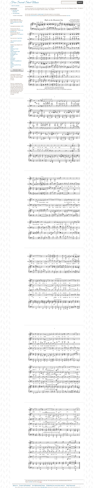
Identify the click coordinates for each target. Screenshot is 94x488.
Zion (11, 67)
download (15, 11)
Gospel (11, 50)
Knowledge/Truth (14, 54)
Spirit (11, 62)
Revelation (12, 59)
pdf (13, 10)
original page (40, 14)
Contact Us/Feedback (24, 485)
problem (31, 481)
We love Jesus (44, 487)
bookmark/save (34, 15)
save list (68, 15)
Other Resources (70, 485)
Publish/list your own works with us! (55, 485)
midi (13, 13)
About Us (15, 485)
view (15, 10)
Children (12, 46)
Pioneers (12, 55)
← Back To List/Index (14, 5)
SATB (22, 26)
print (18, 10)
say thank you (15, 22)
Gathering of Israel (14, 48)
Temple (12, 63)
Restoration (12, 58)
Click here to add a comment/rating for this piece (17, 70)
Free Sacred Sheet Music (25, 2)
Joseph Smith (13, 52)
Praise (11, 56)
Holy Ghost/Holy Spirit (15, 51)
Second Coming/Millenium (16, 60)
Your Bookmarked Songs (38, 485)
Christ (11, 47)
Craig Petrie (19, 38)
